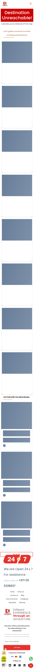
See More (16, 554)
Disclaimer (12, 603)
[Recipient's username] (17, 641)
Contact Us (14, 595)
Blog (22, 595)
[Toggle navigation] (31, 3)
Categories (24, 599)
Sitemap (22, 603)
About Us (20, 592)
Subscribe (17, 647)
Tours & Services (11, 599)
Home (12, 592)
